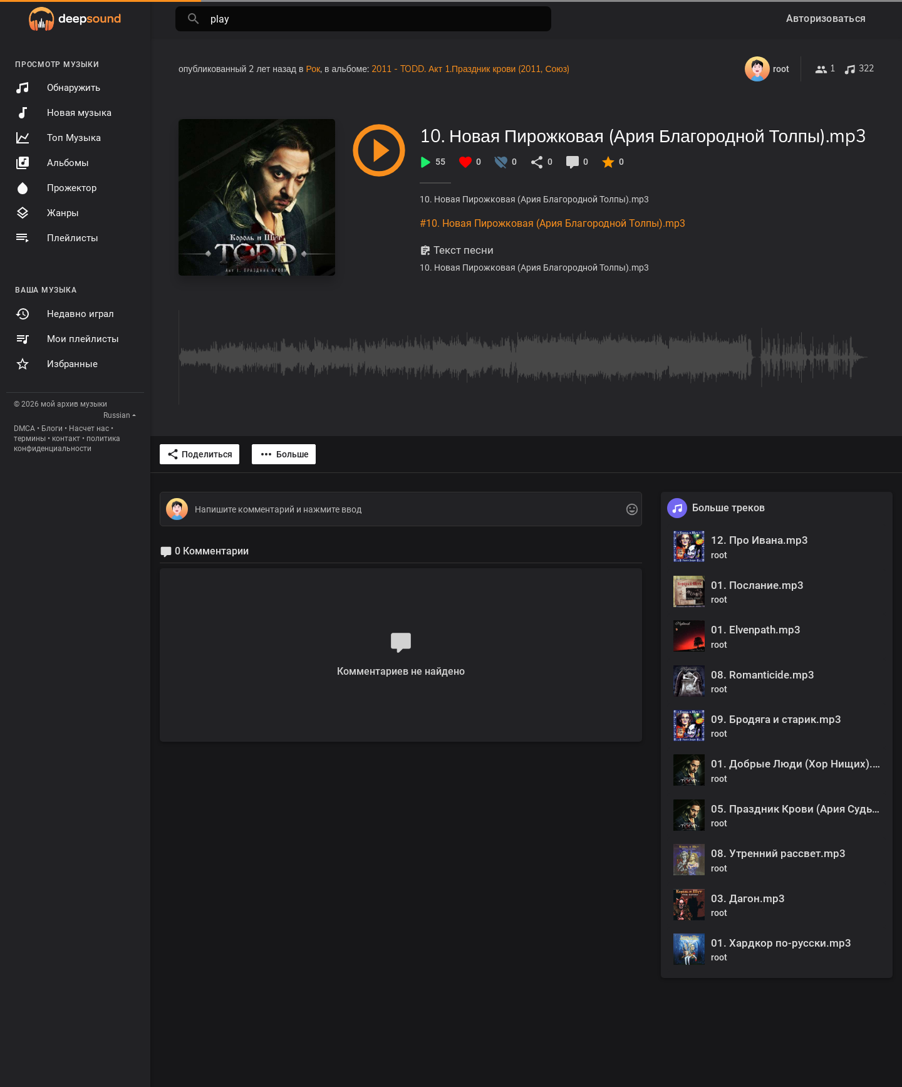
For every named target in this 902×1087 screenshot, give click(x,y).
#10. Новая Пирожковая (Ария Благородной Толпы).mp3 (552, 223)
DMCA (24, 428)
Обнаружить (57, 87)
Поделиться (199, 454)
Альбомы (52, 162)
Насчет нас (89, 428)
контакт (66, 438)
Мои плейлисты (67, 338)
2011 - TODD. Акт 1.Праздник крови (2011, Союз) (470, 69)
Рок (313, 69)
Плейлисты (56, 238)
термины (30, 438)
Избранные (56, 364)
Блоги (52, 428)
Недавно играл (64, 313)
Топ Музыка (58, 137)
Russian (116, 415)
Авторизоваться (826, 18)
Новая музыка (63, 112)
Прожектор (55, 187)
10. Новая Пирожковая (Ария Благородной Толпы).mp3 (643, 136)
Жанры (47, 213)
